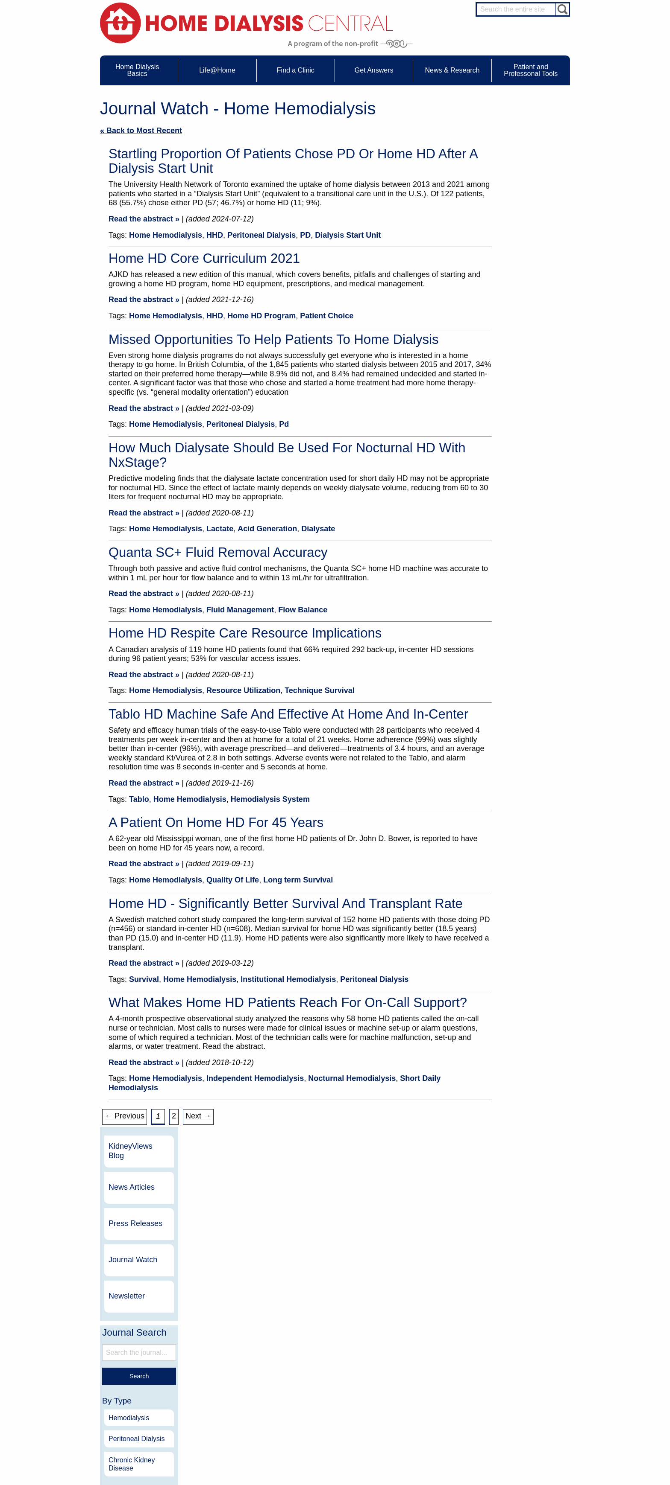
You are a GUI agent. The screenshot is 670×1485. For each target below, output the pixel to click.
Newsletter (518, 268)
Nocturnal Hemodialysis (352, 1078)
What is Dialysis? (142, 1374)
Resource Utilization (243, 690)
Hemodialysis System (270, 799)
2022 (508, 565)
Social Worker (518, 1396)
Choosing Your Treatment (244, 1366)
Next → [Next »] (198, 1116)
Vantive (475, 1286)
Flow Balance (302, 610)
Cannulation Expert (524, 1364)
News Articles (523, 159)
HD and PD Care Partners (521, 1413)
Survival (144, 979)
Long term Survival (298, 880)
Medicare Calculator (145, 1398)
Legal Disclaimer (419, 1382)
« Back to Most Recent (141, 130)
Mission (408, 1405)
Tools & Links (138, 1413)
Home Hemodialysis (165, 235)
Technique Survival (320, 690)
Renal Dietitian (518, 1388)
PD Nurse (513, 1380)
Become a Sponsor (220, 1275)
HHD (214, 235)
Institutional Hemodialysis (288, 979)
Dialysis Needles (234, 1374)
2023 (508, 543)
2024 (508, 523)
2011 (508, 796)
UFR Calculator (140, 1358)
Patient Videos (231, 1398)
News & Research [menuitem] (452, 70)
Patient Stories (231, 1389)
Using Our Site (416, 1398)
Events (315, 1358)
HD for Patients (519, 1424)
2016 (508, 691)
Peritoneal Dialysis (261, 235)
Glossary (410, 1421)
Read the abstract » (144, 219)
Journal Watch (524, 232)
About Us (401, 1346)
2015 (508, 712)
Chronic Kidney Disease (523, 436)
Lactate (219, 528)
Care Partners (231, 1358)
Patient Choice (326, 316)
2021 (508, 586)
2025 (508, 502)
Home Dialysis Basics (144, 1346)
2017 (508, 670)
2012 (508, 774)
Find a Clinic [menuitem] (295, 70)
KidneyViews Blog (522, 123)
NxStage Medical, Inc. (390, 1257)
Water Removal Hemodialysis (156, 1366)
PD (305, 235)
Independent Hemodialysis (255, 1078)
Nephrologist (516, 1372)
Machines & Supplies (146, 1389)
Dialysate (318, 528)
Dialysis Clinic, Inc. (492, 1271)
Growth (408, 1374)
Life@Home (220, 1346)
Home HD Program (261, 316)
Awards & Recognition (425, 1366)
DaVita (474, 1257)
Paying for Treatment (146, 1405)
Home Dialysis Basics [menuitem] (137, 70)
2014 (508, 733)
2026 (508, 481)
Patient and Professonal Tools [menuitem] (531, 70)
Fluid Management (240, 610)
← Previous (124, 1116)
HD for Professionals (525, 1432)
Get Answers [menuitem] (374, 70)
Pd (284, 424)
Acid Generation (267, 528)
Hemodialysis (520, 390)
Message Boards (505, 1346)
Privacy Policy (416, 1413)
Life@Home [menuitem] (217, 70)
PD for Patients (519, 1439)
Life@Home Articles (237, 1382)
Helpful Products (234, 1405)
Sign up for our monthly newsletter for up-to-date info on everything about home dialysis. (335, 1148)
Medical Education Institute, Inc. (360, 1481)
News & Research (322, 1346)
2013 (508, 753)
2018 (508, 648)
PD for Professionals (525, 1447)
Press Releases (527, 196)
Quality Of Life (232, 880)
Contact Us (412, 1358)
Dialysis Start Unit (348, 235)
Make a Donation (419, 1389)
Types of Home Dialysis (149, 1382)
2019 (508, 628)
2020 (508, 607)
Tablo (139, 799)
